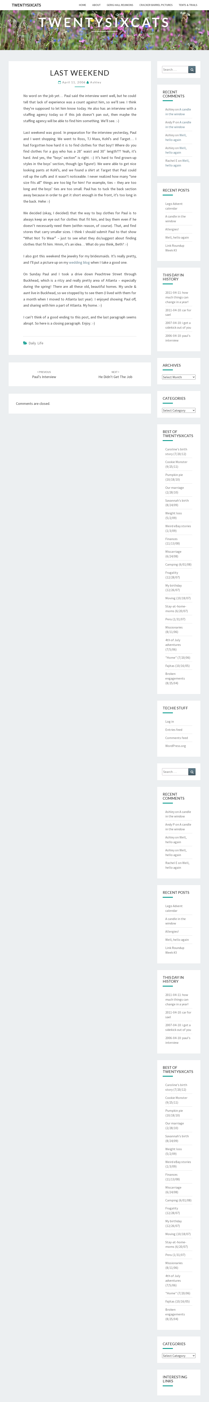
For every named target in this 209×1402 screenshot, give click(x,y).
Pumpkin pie (174, 475)
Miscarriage (173, 551)
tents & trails (188, 5)
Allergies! (172, 229)
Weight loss (173, 513)
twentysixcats (26, 5)
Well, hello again (177, 237)
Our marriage (174, 488)
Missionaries (174, 627)
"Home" (171, 657)
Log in (169, 721)
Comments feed (176, 738)
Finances (171, 539)
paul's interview (44, 374)
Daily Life (36, 343)
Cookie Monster (176, 462)
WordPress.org (175, 746)
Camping (171, 564)
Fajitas (170, 666)
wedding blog (79, 262)
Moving (170, 598)
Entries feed (173, 730)
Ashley (95, 82)
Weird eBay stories (178, 526)
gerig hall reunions (120, 5)
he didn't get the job (115, 374)
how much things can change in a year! (176, 297)
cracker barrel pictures (156, 5)
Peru (168, 619)
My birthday (173, 585)
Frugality (171, 572)
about (96, 5)
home (82, 5)
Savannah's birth (177, 500)
